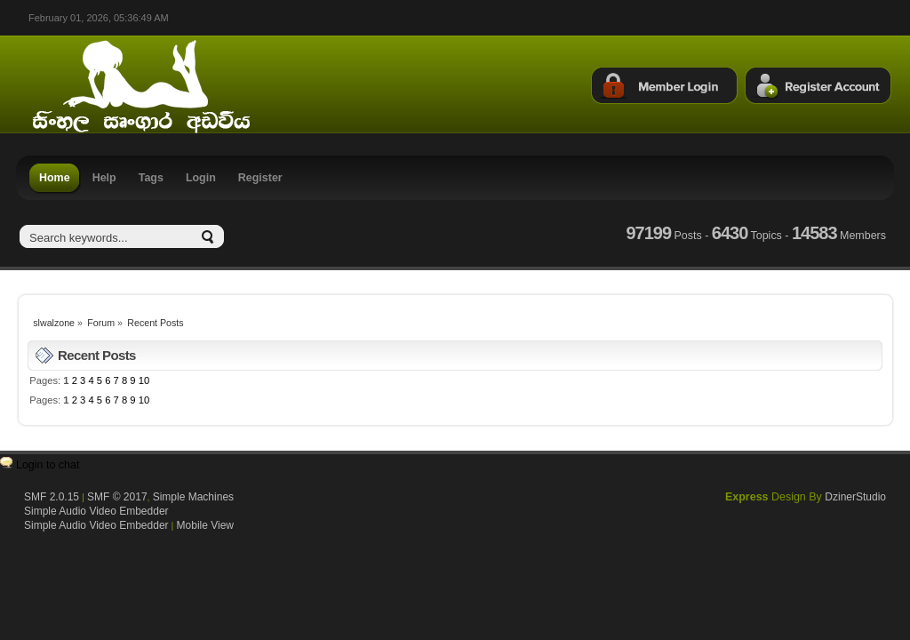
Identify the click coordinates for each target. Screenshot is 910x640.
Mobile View (205, 525)
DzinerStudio (855, 497)
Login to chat (47, 465)
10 (144, 380)
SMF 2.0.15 (51, 497)
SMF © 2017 (117, 497)
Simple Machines (193, 497)
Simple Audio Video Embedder (96, 511)
